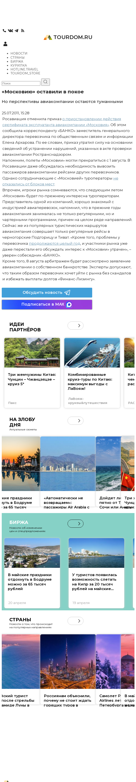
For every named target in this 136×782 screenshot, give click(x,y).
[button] (79, 325)
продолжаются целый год (54, 243)
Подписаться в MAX (46, 304)
